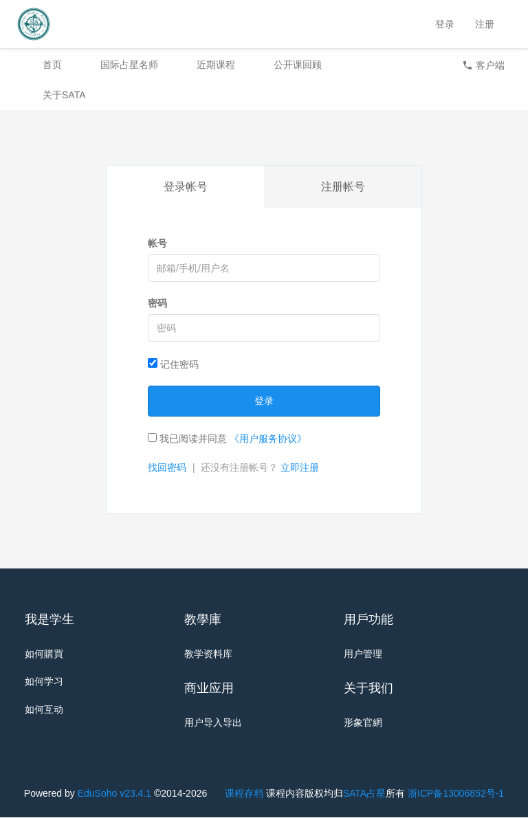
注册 (484, 24)
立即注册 (299, 467)
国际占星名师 (129, 64)
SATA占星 (364, 793)
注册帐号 (343, 186)
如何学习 (44, 681)
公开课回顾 (298, 64)
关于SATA (64, 94)
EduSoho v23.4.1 (114, 793)
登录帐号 (186, 186)
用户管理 (363, 653)
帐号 (157, 243)
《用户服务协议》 (268, 438)
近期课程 (216, 64)
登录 (444, 24)
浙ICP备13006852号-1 (456, 793)
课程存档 (244, 793)
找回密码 (167, 467)
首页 (52, 64)
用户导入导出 (213, 723)
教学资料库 (208, 653)
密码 (157, 303)
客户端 (483, 65)
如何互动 (44, 710)
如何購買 (44, 653)
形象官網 (363, 723)
